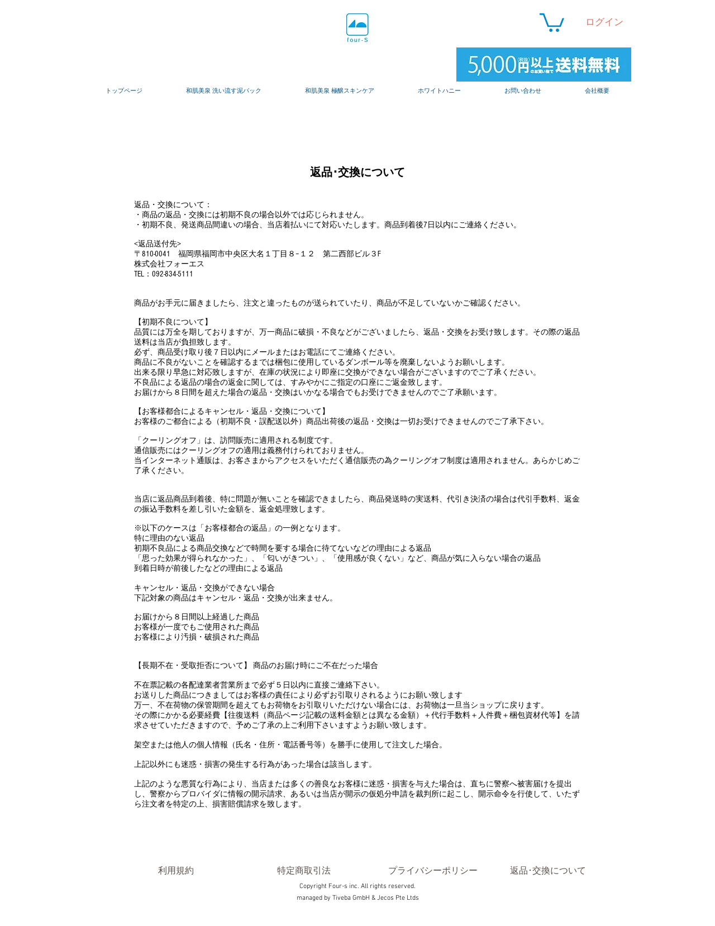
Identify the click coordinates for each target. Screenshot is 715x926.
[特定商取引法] (303, 871)
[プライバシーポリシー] (433, 871)
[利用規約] (176, 871)
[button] (552, 21)
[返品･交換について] (548, 871)
